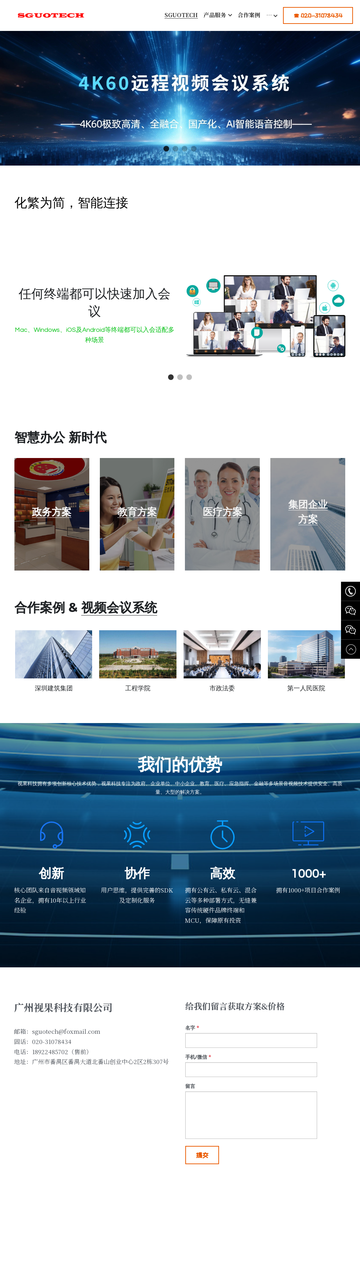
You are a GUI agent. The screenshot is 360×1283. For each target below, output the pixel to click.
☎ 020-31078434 (318, 15)
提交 (202, 1163)
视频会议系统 (119, 616)
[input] (251, 1049)
